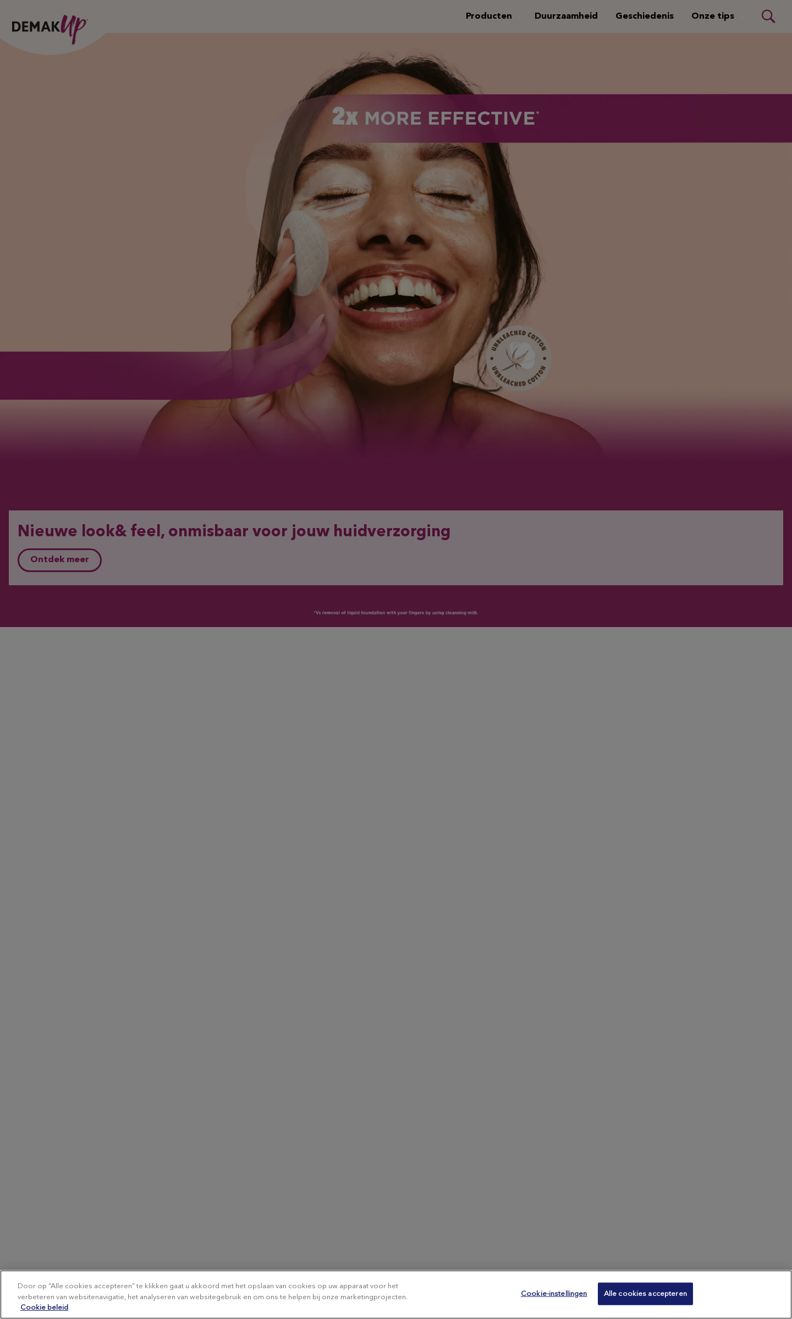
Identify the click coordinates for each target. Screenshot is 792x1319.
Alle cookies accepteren (645, 1293)
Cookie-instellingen (554, 1293)
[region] (396, 1294)
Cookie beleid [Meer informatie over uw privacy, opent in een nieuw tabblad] (44, 1307)
